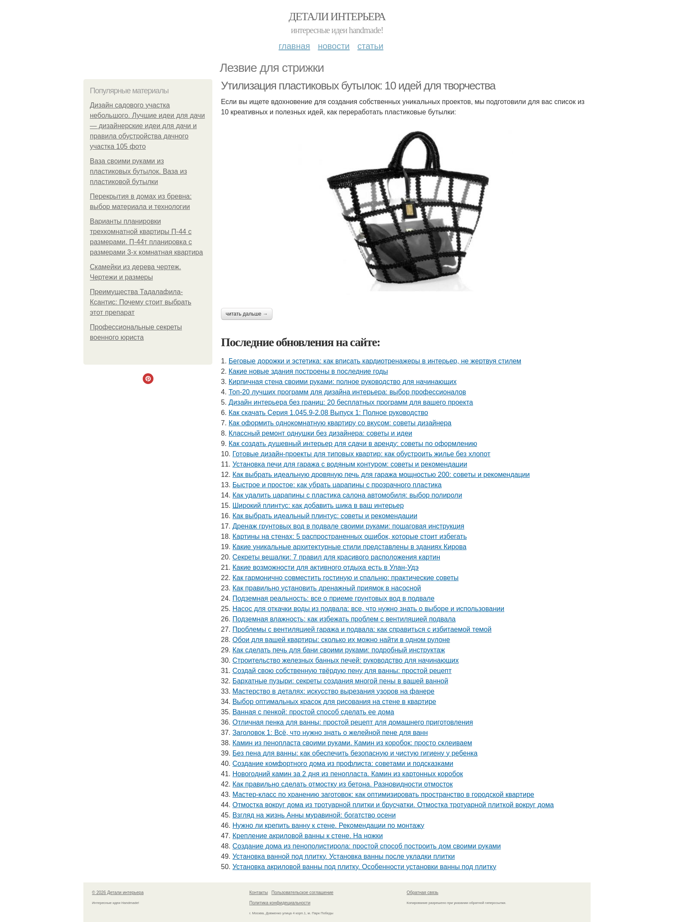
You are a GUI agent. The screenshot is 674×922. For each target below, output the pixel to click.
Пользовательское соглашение (303, 892)
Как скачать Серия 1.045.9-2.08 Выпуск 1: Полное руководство (328, 412)
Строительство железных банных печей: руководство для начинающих (346, 660)
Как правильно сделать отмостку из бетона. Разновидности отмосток (343, 784)
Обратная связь (422, 892)
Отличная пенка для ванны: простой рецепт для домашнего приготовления (353, 722)
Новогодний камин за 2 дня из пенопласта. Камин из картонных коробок (348, 774)
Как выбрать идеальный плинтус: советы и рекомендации (325, 515)
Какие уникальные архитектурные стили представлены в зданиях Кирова (350, 546)
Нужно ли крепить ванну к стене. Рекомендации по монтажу (328, 825)
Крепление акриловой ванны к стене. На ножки (308, 835)
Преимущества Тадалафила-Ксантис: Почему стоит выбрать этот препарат (140, 302)
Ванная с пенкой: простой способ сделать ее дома (313, 712)
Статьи (370, 46)
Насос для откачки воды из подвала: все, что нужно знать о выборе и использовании (369, 608)
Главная (294, 46)
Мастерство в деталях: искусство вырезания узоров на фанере (334, 691)
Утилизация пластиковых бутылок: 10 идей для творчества (358, 85)
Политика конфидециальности (279, 902)
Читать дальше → (247, 314)
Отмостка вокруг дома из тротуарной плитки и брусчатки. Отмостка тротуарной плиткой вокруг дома (393, 804)
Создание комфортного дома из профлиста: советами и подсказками (343, 763)
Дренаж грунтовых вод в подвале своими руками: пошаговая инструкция (348, 526)
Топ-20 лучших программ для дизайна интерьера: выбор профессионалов (347, 392)
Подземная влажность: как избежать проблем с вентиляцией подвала (344, 619)
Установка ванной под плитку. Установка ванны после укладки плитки (344, 856)
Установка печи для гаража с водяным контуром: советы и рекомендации (350, 464)
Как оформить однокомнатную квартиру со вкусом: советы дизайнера (340, 423)
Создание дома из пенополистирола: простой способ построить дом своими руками (367, 846)
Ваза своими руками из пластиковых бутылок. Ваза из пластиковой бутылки (138, 171)
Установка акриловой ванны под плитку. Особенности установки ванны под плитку (364, 866)
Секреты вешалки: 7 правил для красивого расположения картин (336, 557)
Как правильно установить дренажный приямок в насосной (327, 588)
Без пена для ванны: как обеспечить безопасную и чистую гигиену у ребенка (355, 753)
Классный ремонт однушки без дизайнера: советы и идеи (320, 433)
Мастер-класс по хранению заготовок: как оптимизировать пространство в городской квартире (383, 794)
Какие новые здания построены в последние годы (308, 371)
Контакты (258, 892)
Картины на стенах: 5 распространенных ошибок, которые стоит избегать (350, 536)
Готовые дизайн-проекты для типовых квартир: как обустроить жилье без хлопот (361, 454)
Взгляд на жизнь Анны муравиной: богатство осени (314, 815)
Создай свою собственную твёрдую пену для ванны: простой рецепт (342, 670)
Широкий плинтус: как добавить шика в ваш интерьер (318, 505)
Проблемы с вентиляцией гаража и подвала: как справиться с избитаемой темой (362, 629)
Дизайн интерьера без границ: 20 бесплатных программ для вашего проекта (351, 402)
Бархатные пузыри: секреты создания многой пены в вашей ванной (340, 681)
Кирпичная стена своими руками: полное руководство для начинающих (342, 381)
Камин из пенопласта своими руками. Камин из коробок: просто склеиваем (352, 743)
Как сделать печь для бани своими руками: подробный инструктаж (339, 650)
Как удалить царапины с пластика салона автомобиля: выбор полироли (347, 495)
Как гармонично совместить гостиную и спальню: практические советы (346, 577)
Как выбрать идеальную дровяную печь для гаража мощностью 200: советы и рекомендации (381, 474)
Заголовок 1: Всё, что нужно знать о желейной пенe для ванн (330, 732)
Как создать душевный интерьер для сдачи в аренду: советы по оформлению (353, 443)
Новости (333, 46)
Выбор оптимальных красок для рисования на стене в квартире (334, 701)
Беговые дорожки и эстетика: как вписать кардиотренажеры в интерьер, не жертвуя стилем (375, 361)
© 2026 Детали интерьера (118, 892)
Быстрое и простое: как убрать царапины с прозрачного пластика (337, 485)
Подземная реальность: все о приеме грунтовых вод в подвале (334, 598)
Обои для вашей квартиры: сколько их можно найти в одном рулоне (341, 639)
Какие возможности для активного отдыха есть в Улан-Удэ (326, 567)
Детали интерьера (337, 16)
